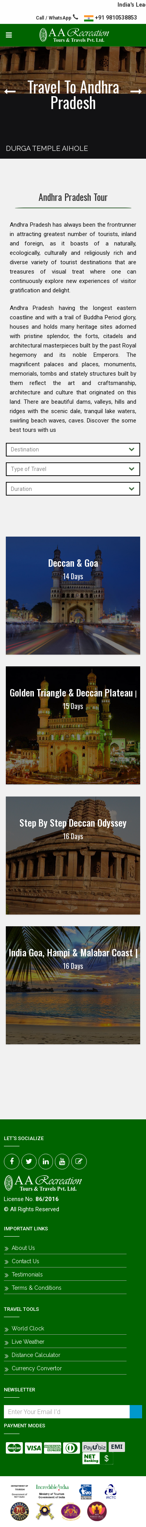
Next (134, 91)
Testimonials (27, 1274)
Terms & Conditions (37, 1288)
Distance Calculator (36, 1355)
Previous (11, 91)
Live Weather (28, 1342)
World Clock (28, 1328)
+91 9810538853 (116, 17)
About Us (23, 1248)
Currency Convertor (37, 1368)
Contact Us (25, 1261)
